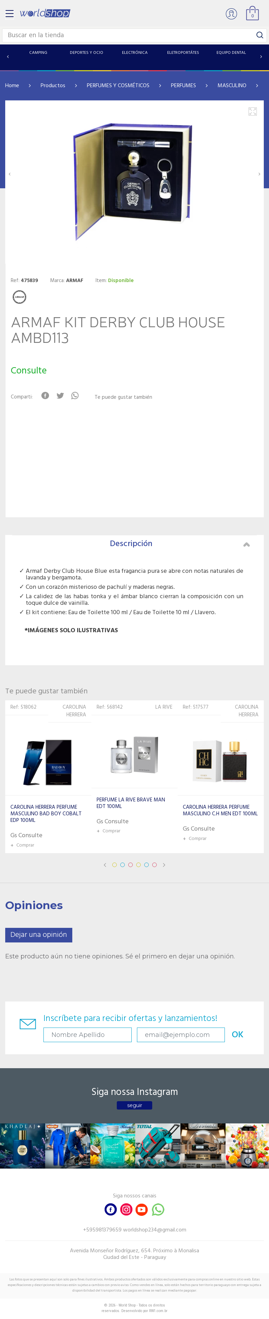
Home (12, 85)
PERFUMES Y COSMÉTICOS (118, 85)
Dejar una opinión (38, 935)
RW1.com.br (158, 1311)
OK (238, 1035)
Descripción (180, 544)
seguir (134, 1105)
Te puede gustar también (123, 397)
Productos (53, 85)
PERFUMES (183, 85)
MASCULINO (232, 85)
